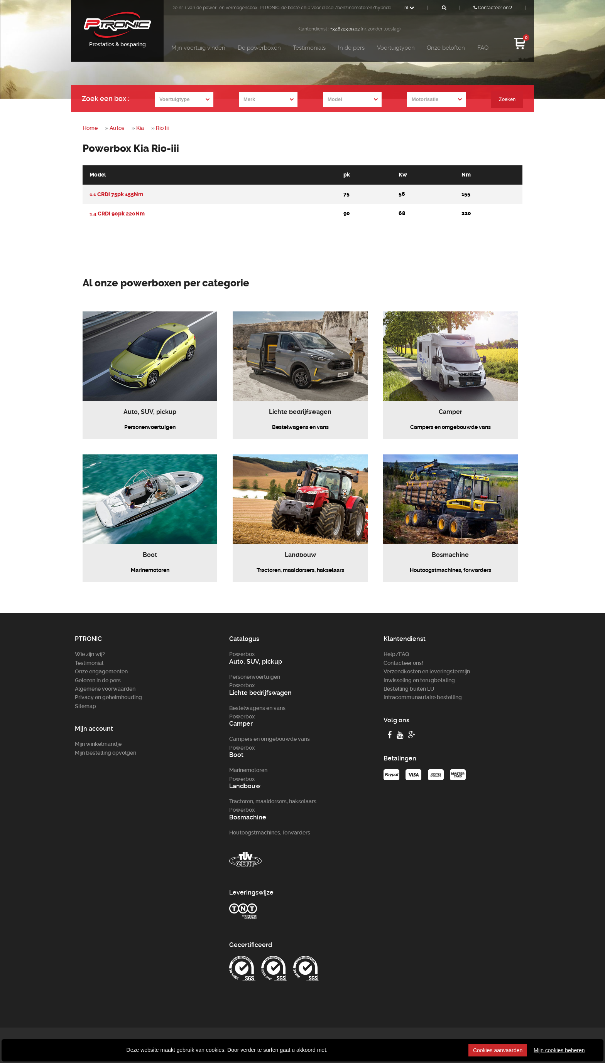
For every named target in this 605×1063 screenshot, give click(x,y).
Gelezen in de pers (98, 680)
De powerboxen (259, 47)
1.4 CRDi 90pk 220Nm (117, 213)
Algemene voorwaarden (105, 689)
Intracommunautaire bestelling (423, 697)
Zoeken (506, 99)
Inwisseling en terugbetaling (419, 680)
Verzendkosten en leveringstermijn (427, 671)
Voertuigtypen (396, 47)
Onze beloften (446, 47)
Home (90, 128)
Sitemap (85, 706)
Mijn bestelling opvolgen (105, 753)
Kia (140, 128)
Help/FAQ (396, 654)
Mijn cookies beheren (559, 1050)
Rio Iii (162, 128)
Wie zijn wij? (90, 654)
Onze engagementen (101, 671)
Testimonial (89, 663)
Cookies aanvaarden (497, 1050)
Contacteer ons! (492, 7)
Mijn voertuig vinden (198, 47)
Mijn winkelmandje (98, 744)
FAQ (482, 47)
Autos (117, 128)
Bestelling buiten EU (409, 689)
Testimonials (309, 47)
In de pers (351, 47)
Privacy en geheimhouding (108, 697)
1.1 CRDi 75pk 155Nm (116, 194)
